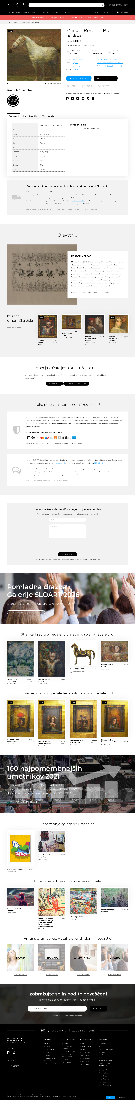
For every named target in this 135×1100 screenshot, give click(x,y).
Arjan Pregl (103, 1076)
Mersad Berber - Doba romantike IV (45, 742)
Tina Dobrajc (104, 1079)
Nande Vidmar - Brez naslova (13, 680)
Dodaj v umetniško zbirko (92, 93)
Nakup (46, 1043)
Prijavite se (54, 384)
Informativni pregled (67, 1047)
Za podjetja (84, 1064)
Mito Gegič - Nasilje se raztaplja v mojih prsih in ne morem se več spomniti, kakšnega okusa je (45, 922)
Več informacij (122, 1097)
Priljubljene (85, 1052)
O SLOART (103, 1043)
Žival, (74, 69)
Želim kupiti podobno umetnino (110, 63)
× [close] (131, 17)
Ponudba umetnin (13, 12)
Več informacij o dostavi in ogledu (68, 209)
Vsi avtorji (105, 292)
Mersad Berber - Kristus (41, 343)
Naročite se (98, 1009)
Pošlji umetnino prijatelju (112, 93)
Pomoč (101, 1057)
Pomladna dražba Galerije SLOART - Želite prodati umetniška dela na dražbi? (67, 17)
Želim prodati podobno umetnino (110, 66)
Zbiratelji (96, 12)
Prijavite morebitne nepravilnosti (38, 480)
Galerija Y (14, 1066)
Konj (79, 69)
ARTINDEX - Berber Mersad (107, 59)
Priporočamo (85, 1058)
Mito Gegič (103, 1082)
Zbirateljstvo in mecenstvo (49, 1059)
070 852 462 (98, 463)
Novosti (83, 1043)
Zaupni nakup (49, 1049)
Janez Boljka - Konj (77, 669)
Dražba (46, 1052)
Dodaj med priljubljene (74, 93)
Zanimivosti (85, 1055)
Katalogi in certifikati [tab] (30, 116)
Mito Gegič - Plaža (77, 917)
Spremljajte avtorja (90, 292)
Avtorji (16, 22)
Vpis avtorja (66, 1063)
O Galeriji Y (103, 1070)
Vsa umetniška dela (14, 327)
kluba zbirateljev (78, 201)
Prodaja (45, 12)
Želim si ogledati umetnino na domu (39, 209)
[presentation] (67, 544)
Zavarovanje (77, 443)
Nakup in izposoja (30, 12)
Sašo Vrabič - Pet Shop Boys (44, 856)
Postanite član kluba (76, 384)
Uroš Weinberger (105, 1085)
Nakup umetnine (32, 443)
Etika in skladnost (106, 1060)
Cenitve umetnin (68, 1051)
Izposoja (47, 1046)
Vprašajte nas (67, 554)
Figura (75, 63)
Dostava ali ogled (61, 443)
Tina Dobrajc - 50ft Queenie (14, 909)
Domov (9, 22)
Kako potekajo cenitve (62, 480)
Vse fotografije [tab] (48, 116)
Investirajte (84, 1061)
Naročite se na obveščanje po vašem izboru (67, 1016)
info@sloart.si (59, 463)
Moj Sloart (108, 12)
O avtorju (74, 292)
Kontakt (102, 1046)
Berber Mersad (78, 59)
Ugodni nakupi (86, 1046)
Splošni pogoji (104, 1063)
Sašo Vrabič (103, 1073)
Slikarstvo (76, 66)
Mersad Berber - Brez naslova (67, 333)
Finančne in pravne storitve (68, 1056)
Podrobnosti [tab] (14, 116)
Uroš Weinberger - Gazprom (108, 911)
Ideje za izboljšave (106, 1049)
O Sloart (66, 12)
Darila (82, 1049)
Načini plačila (46, 443)
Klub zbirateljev (50, 1063)
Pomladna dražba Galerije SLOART (25, 612)
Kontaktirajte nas (91, 209)
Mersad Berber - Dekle (107, 666)
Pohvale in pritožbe (103, 1053)
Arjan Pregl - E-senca (15, 869)
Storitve (55, 12)
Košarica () (122, 12)
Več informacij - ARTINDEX (21, 802)
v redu (110, 1097)
